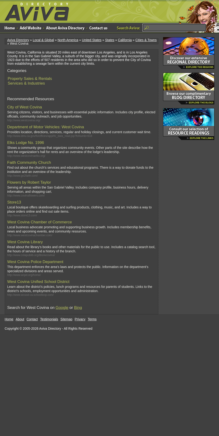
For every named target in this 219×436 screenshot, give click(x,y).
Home (9, 319)
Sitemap (66, 319)
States (109, 40)
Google (62, 307)
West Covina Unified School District (38, 281)
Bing (78, 307)
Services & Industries (26, 83)
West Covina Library (25, 242)
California (125, 40)
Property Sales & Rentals (30, 78)
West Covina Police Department (35, 262)
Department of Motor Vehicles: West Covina (45, 127)
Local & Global (43, 40)
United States (91, 40)
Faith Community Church (29, 162)
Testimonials (49, 319)
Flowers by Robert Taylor (29, 182)
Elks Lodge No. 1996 (25, 142)
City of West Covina (24, 107)
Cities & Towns (146, 40)
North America (68, 40)
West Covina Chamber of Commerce (39, 222)
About (20, 319)
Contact (32, 319)
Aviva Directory (35, 10)
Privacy (80, 319)
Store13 (14, 202)
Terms (92, 319)
